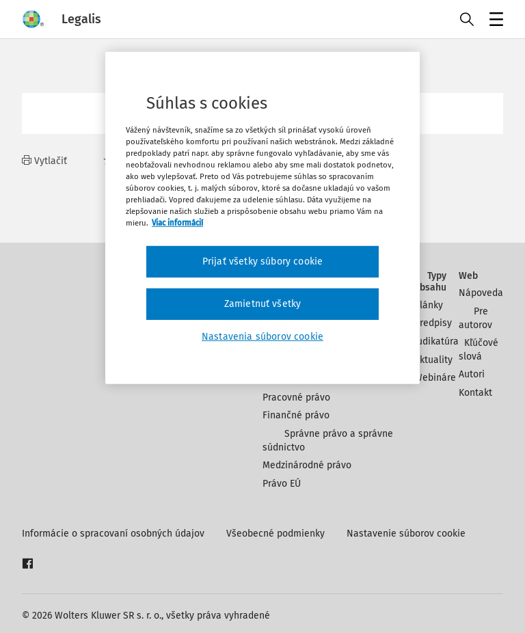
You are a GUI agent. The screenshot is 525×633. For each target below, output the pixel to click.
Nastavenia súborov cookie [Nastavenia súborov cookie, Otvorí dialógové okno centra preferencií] (262, 336)
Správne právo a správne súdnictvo (327, 440)
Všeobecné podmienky (275, 533)
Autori (472, 374)
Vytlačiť (44, 161)
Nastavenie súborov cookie (406, 533)
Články (428, 305)
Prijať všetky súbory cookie (262, 261)
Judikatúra (436, 341)
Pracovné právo (296, 397)
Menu (494, 20)
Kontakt (475, 393)
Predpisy (433, 323)
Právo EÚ (281, 483)
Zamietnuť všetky (262, 304)
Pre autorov (475, 318)
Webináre (435, 377)
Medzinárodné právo (306, 465)
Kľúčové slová (478, 349)
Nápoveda (481, 293)
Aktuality (433, 360)
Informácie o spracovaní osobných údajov (113, 533)
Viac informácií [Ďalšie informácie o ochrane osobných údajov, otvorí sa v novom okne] (177, 223)
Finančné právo (295, 415)
